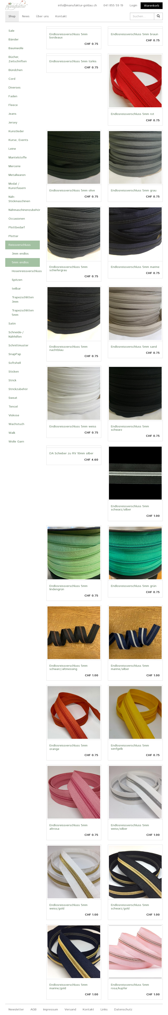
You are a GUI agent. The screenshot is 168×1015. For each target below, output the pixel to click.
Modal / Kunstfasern (17, 186)
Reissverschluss (20, 245)
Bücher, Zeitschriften (18, 59)
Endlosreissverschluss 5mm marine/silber (130, 667)
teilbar (16, 288)
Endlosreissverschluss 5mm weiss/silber (130, 827)
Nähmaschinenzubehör (24, 210)
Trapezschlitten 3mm (23, 299)
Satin (12, 323)
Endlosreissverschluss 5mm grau (133, 190)
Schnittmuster (18, 345)
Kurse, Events (18, 140)
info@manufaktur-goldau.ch (77, 5)
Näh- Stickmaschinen (19, 199)
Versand (70, 1009)
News (26, 16)
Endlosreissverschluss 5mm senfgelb (130, 747)
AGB (33, 1009)
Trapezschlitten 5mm (23, 312)
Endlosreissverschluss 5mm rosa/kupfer (130, 986)
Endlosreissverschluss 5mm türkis (72, 61)
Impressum (50, 1009)
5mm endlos (20, 262)
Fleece (13, 105)
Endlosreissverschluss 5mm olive (72, 190)
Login (133, 5)
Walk (12, 433)
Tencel (13, 406)
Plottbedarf (17, 227)
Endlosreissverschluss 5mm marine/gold (68, 986)
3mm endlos (20, 254)
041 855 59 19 (113, 5)
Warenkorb (151, 5)
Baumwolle (16, 48)
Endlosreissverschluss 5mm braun (134, 34)
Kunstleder (16, 131)
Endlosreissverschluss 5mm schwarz (130, 428)
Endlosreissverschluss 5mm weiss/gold (68, 907)
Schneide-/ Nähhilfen (16, 334)
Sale (11, 31)
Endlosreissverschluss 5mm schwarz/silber (130, 508)
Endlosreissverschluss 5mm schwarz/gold (130, 907)
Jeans (12, 114)
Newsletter (16, 1009)
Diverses (15, 87)
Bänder (14, 39)
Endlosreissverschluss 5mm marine (135, 267)
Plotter (13, 236)
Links (104, 1009)
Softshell (15, 363)
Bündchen (16, 70)
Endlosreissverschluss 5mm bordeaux (68, 36)
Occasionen (17, 219)
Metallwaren (17, 175)
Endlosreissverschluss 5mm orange (68, 747)
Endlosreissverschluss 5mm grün (133, 586)
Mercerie (15, 166)
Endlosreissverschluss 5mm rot (132, 114)
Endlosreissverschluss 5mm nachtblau (68, 348)
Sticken (14, 372)
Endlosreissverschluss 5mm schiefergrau (68, 268)
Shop (12, 16)
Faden (13, 96)
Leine (12, 149)
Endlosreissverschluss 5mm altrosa (68, 827)
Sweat (13, 398)
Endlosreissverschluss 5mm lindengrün (68, 588)
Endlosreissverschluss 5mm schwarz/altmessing (68, 667)
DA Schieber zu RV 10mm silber (71, 453)
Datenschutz (123, 1009)
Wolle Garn (16, 441)
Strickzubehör (18, 389)
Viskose (14, 415)
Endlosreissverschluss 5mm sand (134, 347)
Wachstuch (16, 424)
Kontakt (61, 16)
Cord (12, 79)
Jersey (13, 122)
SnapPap (15, 354)
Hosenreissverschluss (26, 271)
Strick (12, 380)
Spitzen (17, 280)
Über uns (42, 16)
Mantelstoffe (18, 157)
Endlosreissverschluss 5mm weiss (72, 426)
